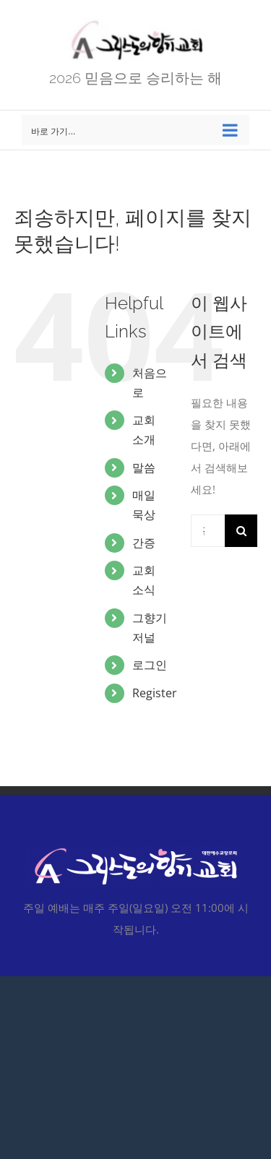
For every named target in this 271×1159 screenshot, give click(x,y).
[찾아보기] (241, 530)
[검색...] (208, 530)
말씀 (143, 467)
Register (154, 693)
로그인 (149, 665)
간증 (143, 543)
